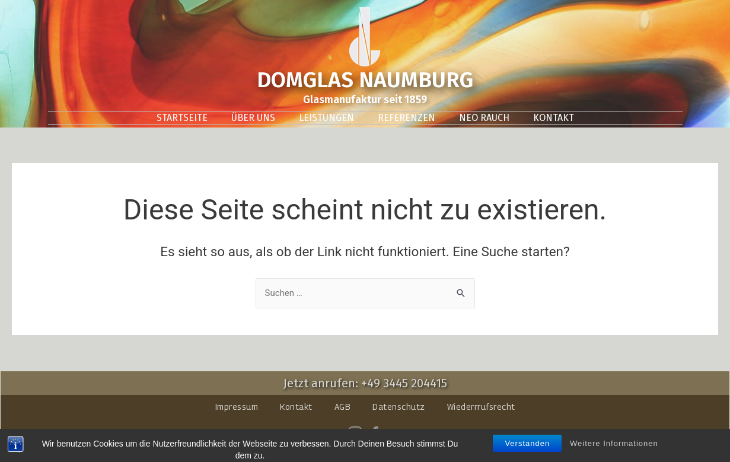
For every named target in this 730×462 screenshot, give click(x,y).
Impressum (237, 407)
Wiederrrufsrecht (481, 407)
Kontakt (553, 117)
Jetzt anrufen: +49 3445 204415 (365, 383)
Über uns (253, 117)
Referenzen (406, 117)
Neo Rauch (484, 117)
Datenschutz (398, 407)
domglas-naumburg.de (350, 449)
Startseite (182, 117)
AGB (342, 407)
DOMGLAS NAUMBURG (365, 79)
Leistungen (326, 117)
